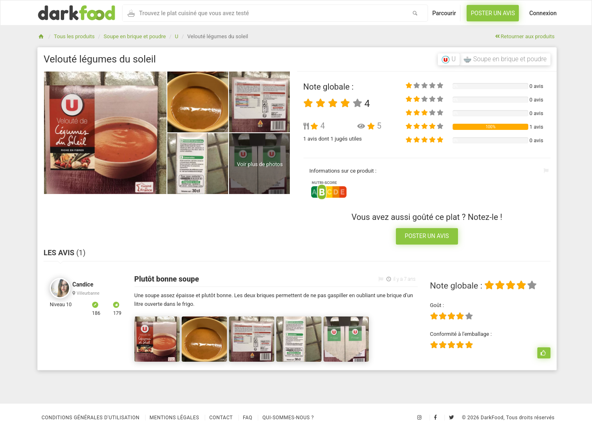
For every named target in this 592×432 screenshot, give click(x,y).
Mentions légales (174, 417)
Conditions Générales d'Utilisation (90, 417)
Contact (221, 417)
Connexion (543, 13)
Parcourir (444, 13)
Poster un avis (493, 13)
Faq (247, 417)
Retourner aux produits (525, 36)
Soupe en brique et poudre (135, 36)
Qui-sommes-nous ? (288, 417)
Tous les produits (74, 36)
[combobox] (262, 13)
